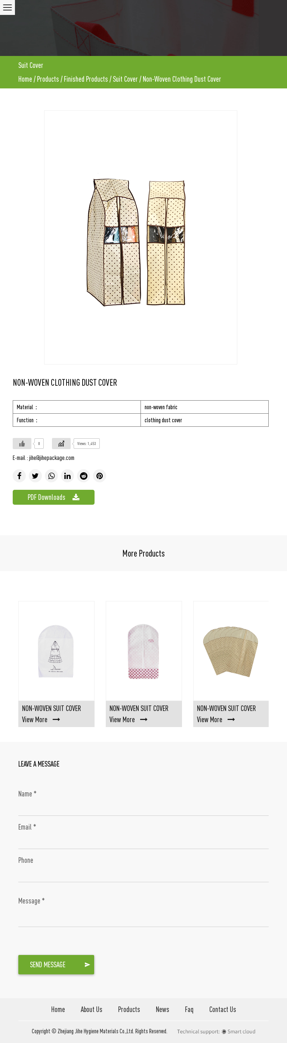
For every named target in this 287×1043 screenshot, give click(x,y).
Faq (189, 1009)
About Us (91, 1009)
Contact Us (222, 1009)
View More (41, 719)
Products (48, 79)
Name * (27, 793)
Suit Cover (125, 79)
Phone (25, 860)
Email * (27, 827)
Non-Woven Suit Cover (51, 708)
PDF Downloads (54, 497)
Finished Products (86, 79)
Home (25, 79)
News (162, 1009)
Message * (31, 900)
